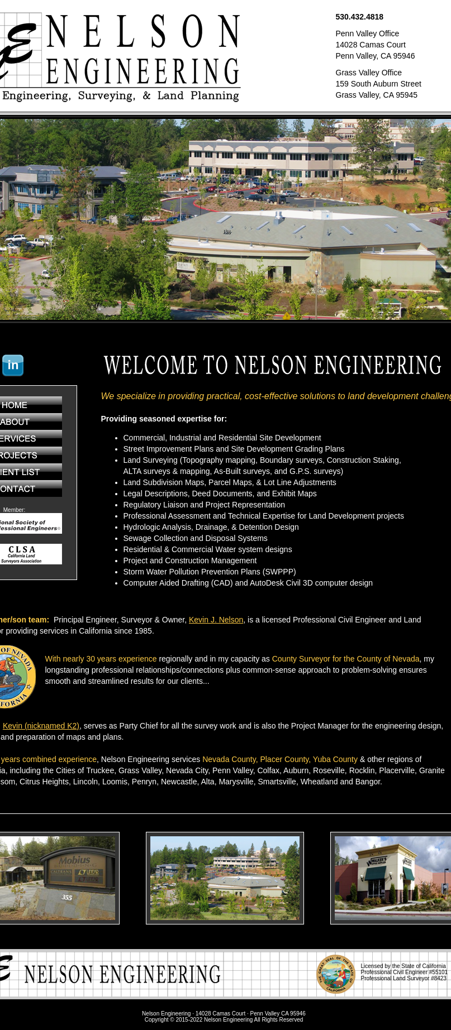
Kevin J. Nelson (216, 619)
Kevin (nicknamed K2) (41, 725)
